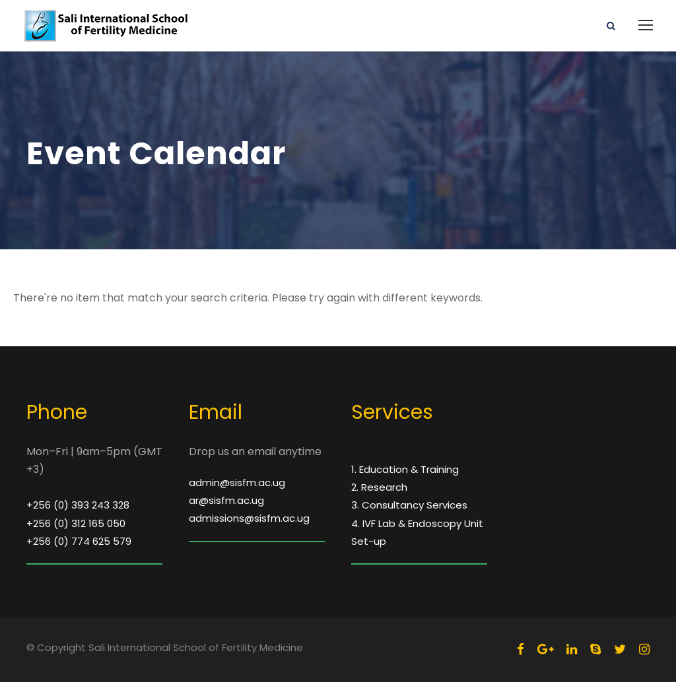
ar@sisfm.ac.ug (226, 500)
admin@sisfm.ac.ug (237, 482)
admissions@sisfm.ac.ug (249, 518)
